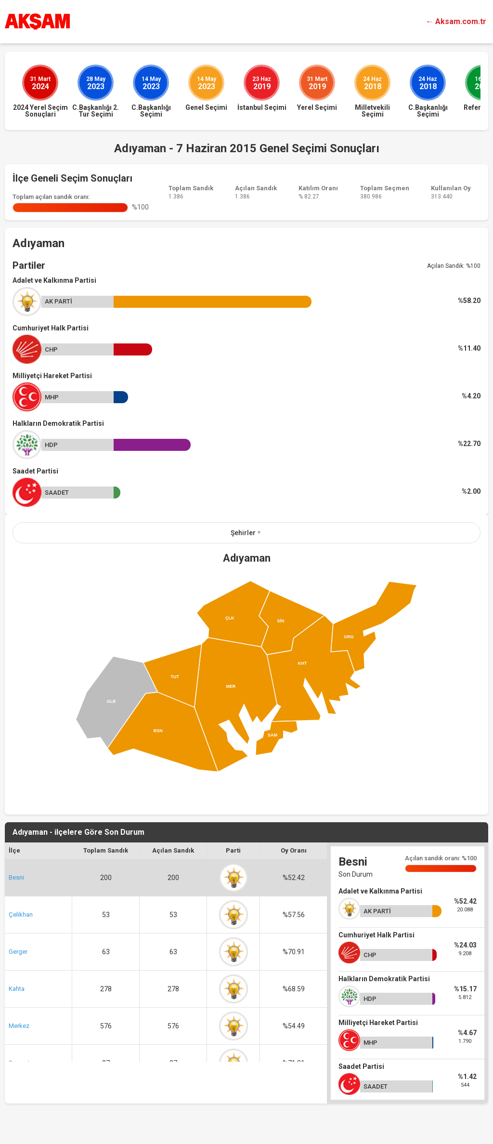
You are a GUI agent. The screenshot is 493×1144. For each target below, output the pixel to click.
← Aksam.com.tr (456, 21)
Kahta (17, 988)
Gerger (18, 951)
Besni (16, 877)
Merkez (19, 1025)
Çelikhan (21, 914)
